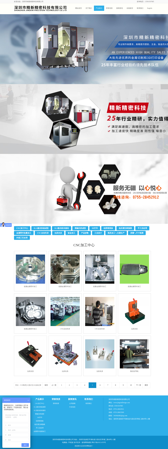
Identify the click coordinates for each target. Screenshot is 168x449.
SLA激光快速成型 (41, 228)
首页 (46, 385)
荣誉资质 (56, 399)
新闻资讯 (72, 399)
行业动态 (72, 407)
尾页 (146, 385)
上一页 (53, 385)
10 (131, 385)
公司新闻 (72, 403)
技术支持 (77, 442)
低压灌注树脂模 (125, 228)
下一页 (138, 385)
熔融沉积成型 (80, 228)
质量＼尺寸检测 (136, 233)
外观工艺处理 (22, 238)
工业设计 (98, 233)
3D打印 (95, 228)
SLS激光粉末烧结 (61, 228)
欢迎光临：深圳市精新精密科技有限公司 (28, 1)
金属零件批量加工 (23, 233)
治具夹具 (58, 233)
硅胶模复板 (108, 228)
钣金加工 (71, 233)
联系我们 (88, 399)
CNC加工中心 (22, 228)
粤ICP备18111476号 (99, 442)
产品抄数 (85, 233)
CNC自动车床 (43, 233)
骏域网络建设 (87, 442)
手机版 (70, 442)
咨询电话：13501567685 (145, 1)
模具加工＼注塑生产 (116, 233)
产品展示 (39, 399)
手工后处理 (142, 228)
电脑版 (64, 442)
